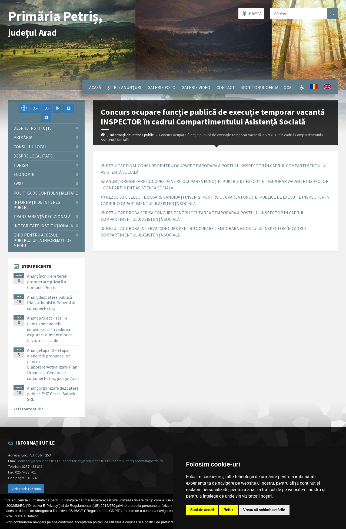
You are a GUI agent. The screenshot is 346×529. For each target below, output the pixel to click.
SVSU (18, 183)
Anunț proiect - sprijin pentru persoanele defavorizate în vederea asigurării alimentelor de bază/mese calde (50, 329)
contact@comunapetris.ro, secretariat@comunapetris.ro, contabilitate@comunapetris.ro (90, 460)
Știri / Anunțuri (124, 87)
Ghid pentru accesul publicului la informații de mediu (43, 240)
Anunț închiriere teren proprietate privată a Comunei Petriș (47, 281)
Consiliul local (30, 146)
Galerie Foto (161, 87)
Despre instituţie (33, 128)
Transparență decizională (42, 216)
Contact (226, 87)
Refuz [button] (229, 510)
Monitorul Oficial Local (267, 87)
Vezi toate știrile (29, 408)
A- (47, 108)
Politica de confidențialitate (46, 193)
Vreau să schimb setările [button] (264, 510)
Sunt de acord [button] (202, 510)
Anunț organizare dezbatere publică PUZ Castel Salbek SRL (53, 393)
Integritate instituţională (43, 225)
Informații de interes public (132, 134)
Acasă (95, 87)
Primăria (23, 137)
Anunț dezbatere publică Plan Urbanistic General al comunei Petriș (51, 302)
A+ (36, 108)
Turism (21, 165)
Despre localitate (33, 156)
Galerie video (196, 87)
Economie (24, 174)
